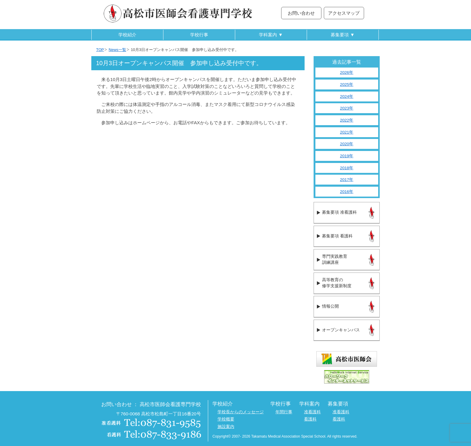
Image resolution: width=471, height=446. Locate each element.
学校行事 (199, 34)
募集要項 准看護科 (339, 212)
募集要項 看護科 (337, 236)
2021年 (346, 132)
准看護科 (312, 412)
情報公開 (330, 306)
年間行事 (283, 412)
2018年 (346, 168)
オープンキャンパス (341, 330)
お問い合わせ (301, 13)
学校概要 (225, 419)
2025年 (346, 84)
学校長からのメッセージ (240, 412)
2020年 (346, 144)
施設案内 (225, 426)
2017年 (346, 179)
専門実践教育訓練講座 (334, 259)
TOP (100, 49)
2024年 (346, 96)
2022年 (346, 120)
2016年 (346, 191)
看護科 (310, 419)
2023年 (346, 108)
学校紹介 (127, 34)
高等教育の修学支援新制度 (336, 283)
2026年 (346, 72)
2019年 (346, 156)
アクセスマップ (344, 13)
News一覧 (117, 49)
